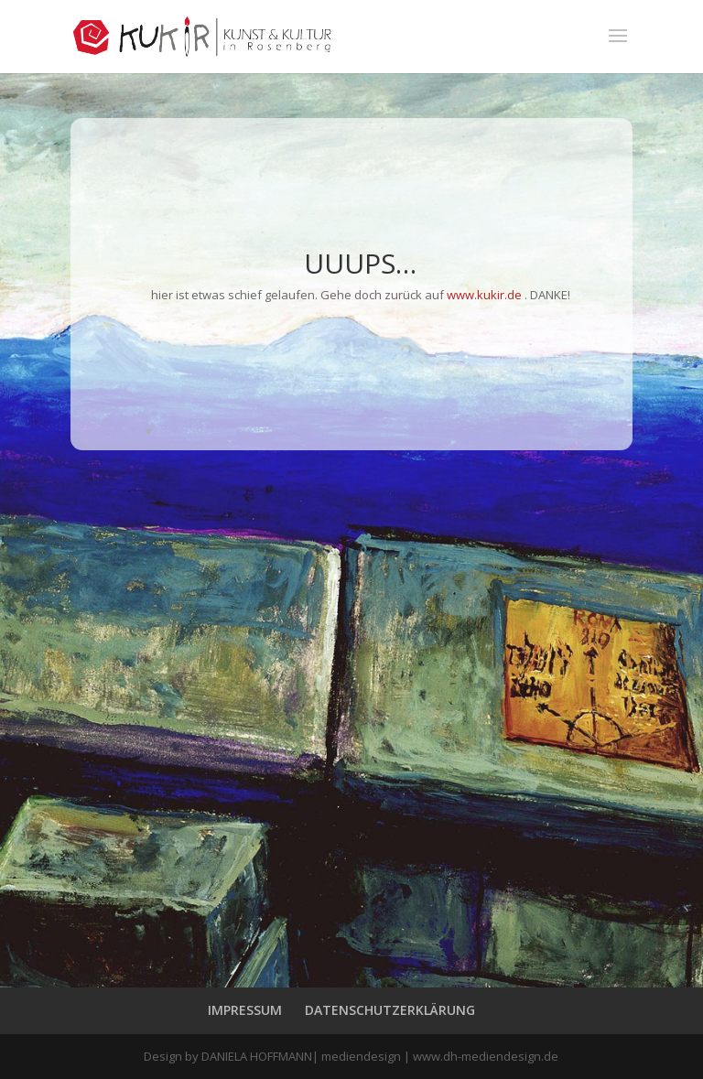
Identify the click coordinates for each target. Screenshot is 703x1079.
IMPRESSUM (245, 1010)
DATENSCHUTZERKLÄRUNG (390, 1010)
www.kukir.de (484, 294)
